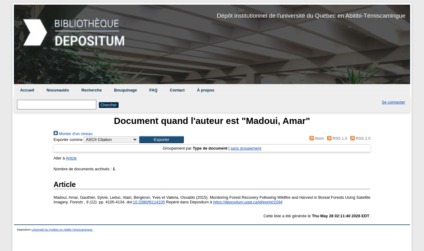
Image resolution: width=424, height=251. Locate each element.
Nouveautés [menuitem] (58, 90)
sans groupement (246, 148)
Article (71, 158)
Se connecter (393, 102)
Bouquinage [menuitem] (125, 90)
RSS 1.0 (336, 138)
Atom (316, 138)
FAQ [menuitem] (153, 90)
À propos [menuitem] (205, 90)
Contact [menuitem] (177, 90)
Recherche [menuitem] (91, 90)
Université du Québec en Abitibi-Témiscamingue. (62, 229)
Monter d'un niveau (73, 133)
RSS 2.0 (359, 138)
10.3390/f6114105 (149, 202)
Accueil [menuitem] (27, 90)
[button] (161, 139)
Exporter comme (68, 139)
